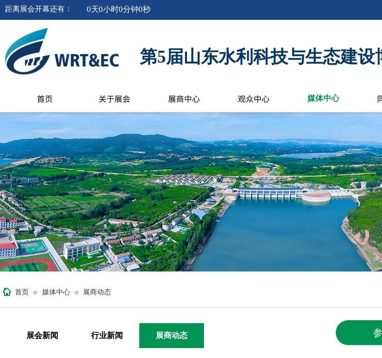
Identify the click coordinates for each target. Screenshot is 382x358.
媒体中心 (323, 98)
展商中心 (184, 98)
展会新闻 (42, 335)
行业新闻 (107, 335)
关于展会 (114, 98)
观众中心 (254, 98)
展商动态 (97, 292)
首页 (45, 98)
